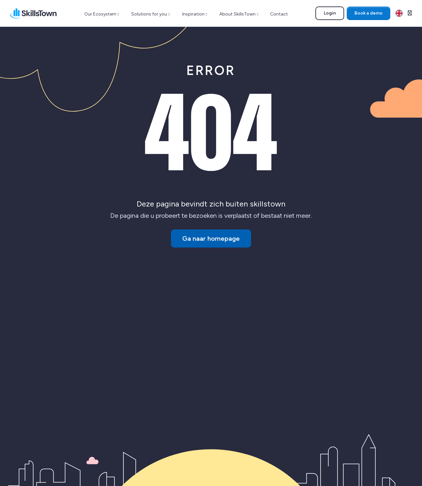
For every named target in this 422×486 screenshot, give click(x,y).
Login (333, 14)
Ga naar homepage (211, 238)
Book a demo (368, 13)
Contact (279, 14)
